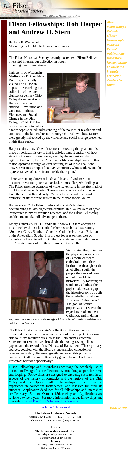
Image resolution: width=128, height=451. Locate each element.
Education (114, 76)
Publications (116, 53)
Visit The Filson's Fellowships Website (51, 401)
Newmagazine (117, 62)
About (111, 22)
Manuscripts (115, 40)
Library (112, 35)
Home (111, 85)
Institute (112, 71)
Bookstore (114, 58)
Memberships (116, 27)
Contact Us (115, 80)
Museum (113, 44)
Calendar (113, 31)
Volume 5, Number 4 (55, 407)
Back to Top (118, 407)
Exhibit (112, 49)
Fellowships (115, 67)
